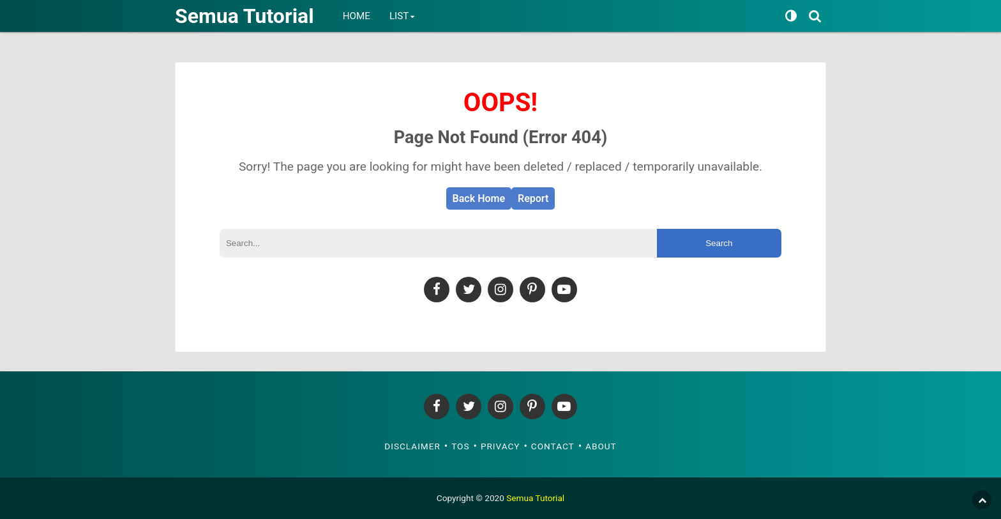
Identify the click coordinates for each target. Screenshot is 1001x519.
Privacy (500, 446)
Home (356, 16)
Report (533, 198)
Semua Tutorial (244, 16)
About (601, 446)
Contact (553, 446)
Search (718, 243)
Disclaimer (412, 446)
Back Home (479, 198)
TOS (460, 446)
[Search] (816, 14)
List (399, 16)
